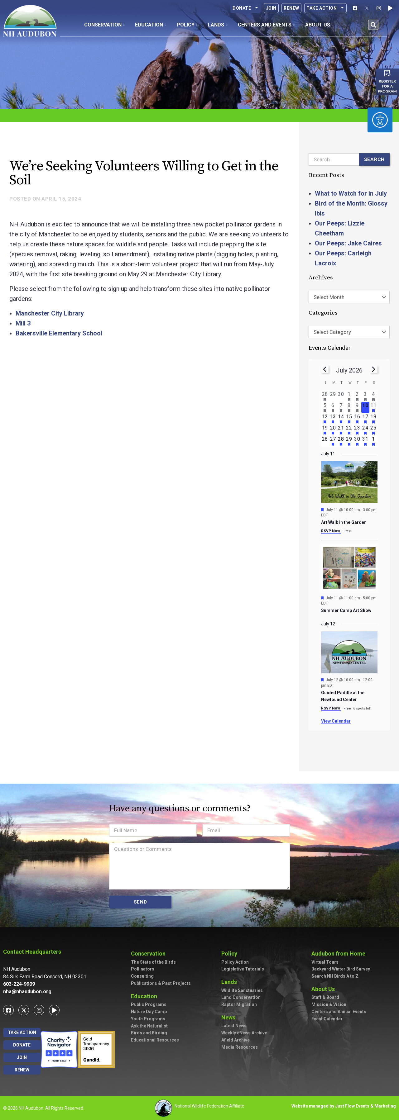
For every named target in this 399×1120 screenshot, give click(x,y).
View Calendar (336, 721)
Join (271, 8)
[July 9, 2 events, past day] (357, 407)
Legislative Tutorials (242, 968)
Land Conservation (241, 997)
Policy (230, 953)
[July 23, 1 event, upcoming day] (357, 429)
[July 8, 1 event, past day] (349, 407)
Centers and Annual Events (338, 1011)
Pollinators (142, 968)
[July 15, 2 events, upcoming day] (349, 418)
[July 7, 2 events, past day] (341, 407)
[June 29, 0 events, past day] (333, 396)
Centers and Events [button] (266, 25)
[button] (373, 25)
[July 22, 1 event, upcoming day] (349, 429)
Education (145, 996)
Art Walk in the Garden (344, 522)
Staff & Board (325, 997)
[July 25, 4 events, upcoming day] (373, 429)
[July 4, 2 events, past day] (373, 396)
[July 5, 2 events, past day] (325, 407)
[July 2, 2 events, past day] (357, 396)
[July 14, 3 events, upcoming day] (341, 418)
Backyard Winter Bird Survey (340, 968)
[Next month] (373, 369)
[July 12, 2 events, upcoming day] (325, 418)
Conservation (150, 953)
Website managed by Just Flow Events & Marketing (343, 1105)
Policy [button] (187, 25)
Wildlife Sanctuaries (242, 990)
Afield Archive (235, 1039)
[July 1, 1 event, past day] (349, 396)
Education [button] (150, 25)
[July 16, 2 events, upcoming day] (357, 418)
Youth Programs (148, 1018)
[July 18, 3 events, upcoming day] (373, 418)
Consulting (142, 976)
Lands (230, 982)
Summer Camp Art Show (346, 610)
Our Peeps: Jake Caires (348, 243)
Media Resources (239, 1047)
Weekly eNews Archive (244, 1032)
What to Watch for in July (351, 193)
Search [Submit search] (374, 159)
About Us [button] (319, 25)
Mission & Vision (328, 1004)
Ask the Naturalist (149, 1025)
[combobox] (349, 297)
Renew (291, 8)
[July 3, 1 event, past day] (365, 396)
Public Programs (148, 1004)
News (229, 1017)
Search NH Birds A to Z (334, 976)
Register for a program (387, 86)
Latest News (234, 1025)
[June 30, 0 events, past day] (341, 396)
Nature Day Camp (149, 1011)
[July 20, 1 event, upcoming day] (333, 429)
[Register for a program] (387, 73)
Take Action (325, 8)
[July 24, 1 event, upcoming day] (365, 429)
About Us (324, 989)
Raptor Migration (239, 1004)
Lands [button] (217, 25)
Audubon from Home (339, 953)
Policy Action (235, 962)
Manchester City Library (50, 313)
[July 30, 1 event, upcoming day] (357, 441)
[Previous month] (325, 369)
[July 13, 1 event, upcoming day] (333, 418)
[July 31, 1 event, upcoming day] (365, 441)
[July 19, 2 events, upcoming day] (325, 429)
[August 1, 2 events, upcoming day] (373, 441)
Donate (246, 8)
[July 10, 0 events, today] (365, 407)
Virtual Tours (325, 962)
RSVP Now (331, 531)
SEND (140, 902)
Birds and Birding (149, 1032)
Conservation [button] (104, 25)
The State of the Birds (153, 962)
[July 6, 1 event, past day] (333, 407)
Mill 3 (23, 323)
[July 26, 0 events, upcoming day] (325, 441)
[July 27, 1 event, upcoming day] (333, 441)
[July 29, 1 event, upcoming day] (349, 441)
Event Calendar (327, 1018)
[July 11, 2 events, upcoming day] (373, 407)
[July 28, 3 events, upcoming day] (341, 441)
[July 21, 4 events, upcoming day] (341, 429)
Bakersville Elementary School (59, 333)
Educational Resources (155, 1039)
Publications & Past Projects (161, 983)
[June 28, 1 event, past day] (325, 396)
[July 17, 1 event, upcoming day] (365, 418)
